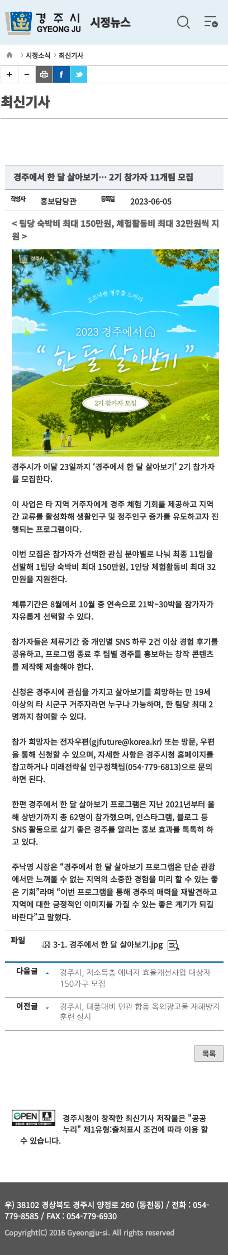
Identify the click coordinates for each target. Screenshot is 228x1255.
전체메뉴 (211, 21)
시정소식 (38, 55)
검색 (183, 22)
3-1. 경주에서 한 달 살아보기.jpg (108, 944)
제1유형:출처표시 (112, 1129)
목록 (209, 1053)
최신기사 (71, 55)
